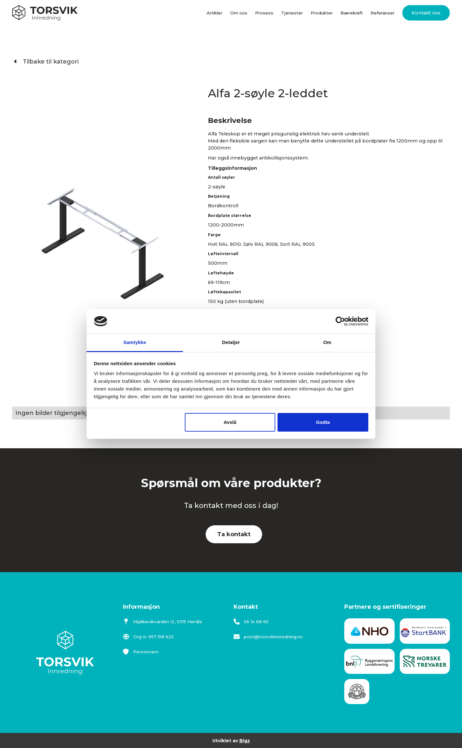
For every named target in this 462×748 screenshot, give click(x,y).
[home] (45, 13)
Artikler (214, 12)
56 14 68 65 (251, 621)
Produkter (322, 12)
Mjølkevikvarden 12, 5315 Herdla (162, 621)
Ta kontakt (234, 534)
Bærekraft (351, 12)
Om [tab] (327, 342)
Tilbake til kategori (46, 61)
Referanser (383, 12)
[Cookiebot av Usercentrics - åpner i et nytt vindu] (340, 321)
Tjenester (292, 12)
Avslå (230, 422)
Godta (323, 422)
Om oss (238, 12)
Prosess (264, 12)
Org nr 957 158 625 (148, 636)
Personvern (140, 652)
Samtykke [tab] (135, 342)
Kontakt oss (426, 13)
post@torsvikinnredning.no (268, 636)
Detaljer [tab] (231, 342)
